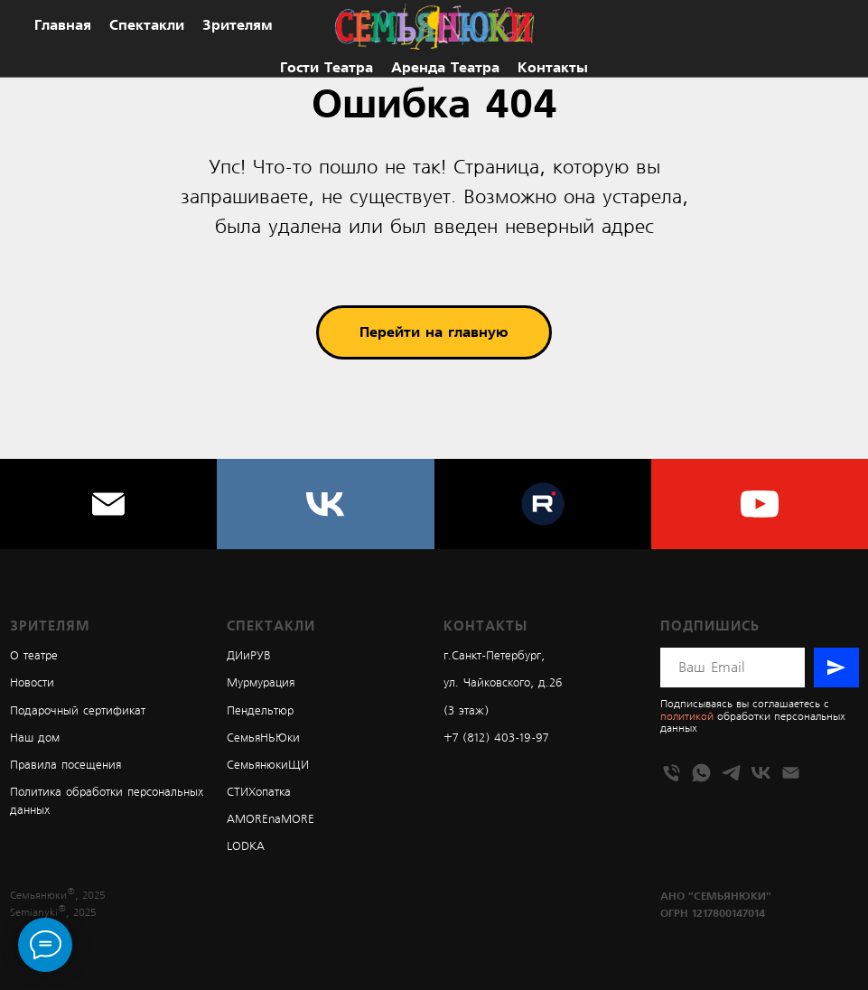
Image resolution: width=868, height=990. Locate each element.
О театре (34, 656)
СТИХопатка (259, 792)
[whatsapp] (701, 772)
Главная (62, 25)
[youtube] (759, 504)
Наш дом (35, 738)
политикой (687, 717)
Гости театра (326, 68)
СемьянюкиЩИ (268, 765)
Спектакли (146, 25)
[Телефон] (671, 772)
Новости (32, 683)
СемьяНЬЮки (263, 738)
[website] (542, 504)
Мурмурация (260, 683)
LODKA (246, 847)
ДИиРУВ (249, 656)
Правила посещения (65, 765)
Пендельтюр (260, 711)
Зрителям (237, 25)
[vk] (325, 504)
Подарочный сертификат (77, 711)
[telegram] (731, 772)
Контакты (553, 68)
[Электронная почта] (108, 504)
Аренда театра (445, 68)
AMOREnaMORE (270, 820)
